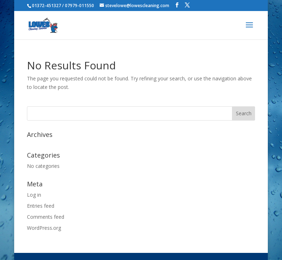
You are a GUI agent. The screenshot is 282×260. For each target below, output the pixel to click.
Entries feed (40, 205)
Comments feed (45, 216)
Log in (34, 194)
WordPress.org (44, 227)
